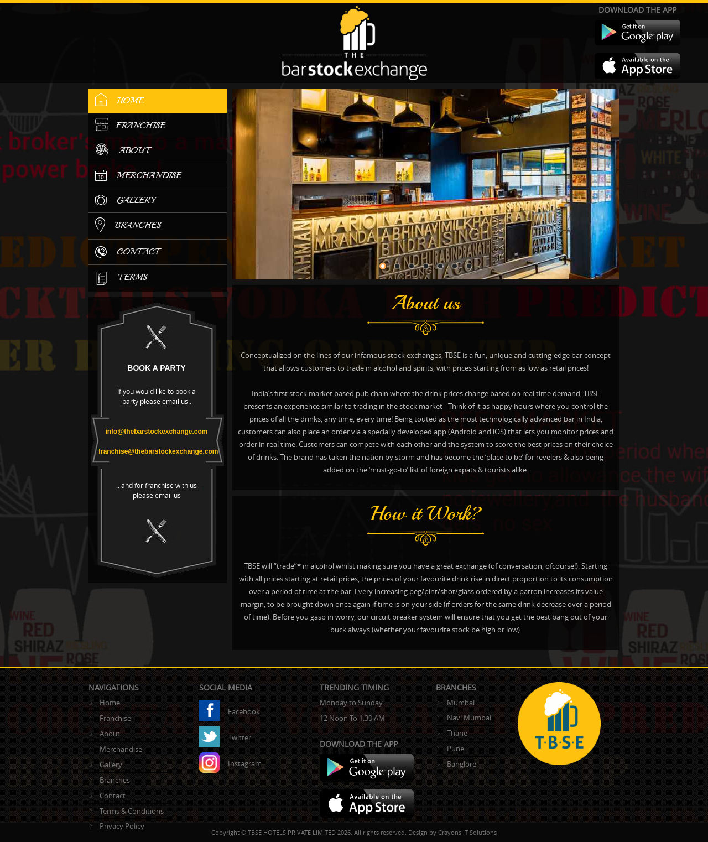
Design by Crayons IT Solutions (452, 832)
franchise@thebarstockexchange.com (158, 451)
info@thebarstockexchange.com (156, 431)
